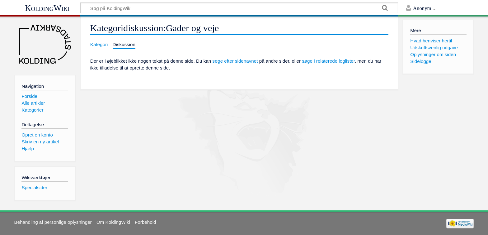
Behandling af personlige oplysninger (53, 222)
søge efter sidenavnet (235, 61)
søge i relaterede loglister (328, 61)
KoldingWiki (47, 8)
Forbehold (145, 222)
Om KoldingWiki (113, 222)
